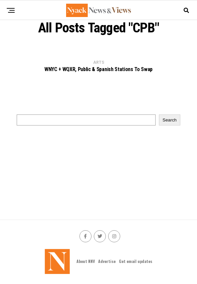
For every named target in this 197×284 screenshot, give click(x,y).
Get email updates (135, 261)
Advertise (107, 261)
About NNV (85, 261)
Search (170, 119)
